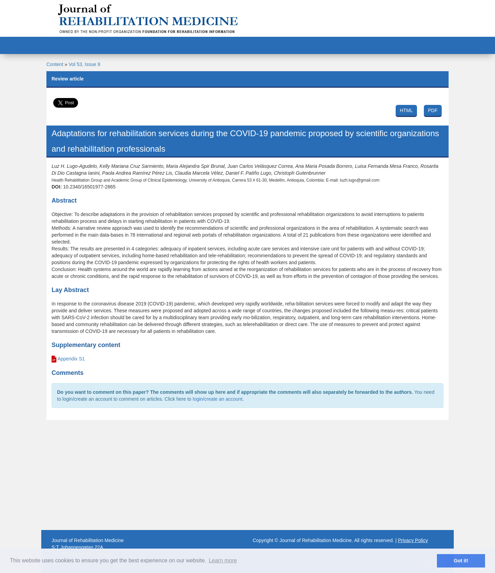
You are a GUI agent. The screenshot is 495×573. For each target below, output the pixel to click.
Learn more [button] (223, 560)
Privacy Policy (413, 540)
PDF (433, 110)
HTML (406, 110)
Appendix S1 (71, 358)
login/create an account (218, 399)
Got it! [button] (461, 560)
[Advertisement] (247, 475)
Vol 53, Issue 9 (84, 64)
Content (54, 64)
